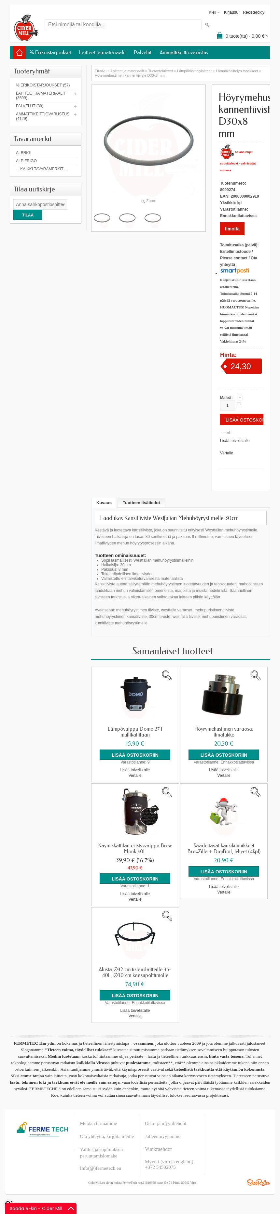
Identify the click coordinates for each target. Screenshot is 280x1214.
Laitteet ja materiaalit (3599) (41, 95)
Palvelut (142, 52)
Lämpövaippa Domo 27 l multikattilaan (135, 732)
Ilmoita (232, 228)
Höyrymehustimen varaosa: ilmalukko (223, 732)
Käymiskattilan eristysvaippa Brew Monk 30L (135, 849)
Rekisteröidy (253, 12)
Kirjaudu (231, 12)
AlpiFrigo (26, 161)
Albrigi (23, 152)
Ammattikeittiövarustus (184, 52)
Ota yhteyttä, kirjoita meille (107, 1136)
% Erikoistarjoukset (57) (43, 85)
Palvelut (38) (29, 106)
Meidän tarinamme (98, 1123)
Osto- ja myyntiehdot (166, 1123)
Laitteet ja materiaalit (102, 52)
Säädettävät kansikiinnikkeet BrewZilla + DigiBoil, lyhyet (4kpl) (224, 849)
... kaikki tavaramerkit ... (42, 169)
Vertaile (226, 453)
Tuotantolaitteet (160, 71)
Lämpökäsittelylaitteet (194, 71)
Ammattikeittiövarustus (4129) (42, 116)
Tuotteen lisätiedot (141, 502)
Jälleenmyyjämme (162, 1136)
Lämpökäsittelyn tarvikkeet (237, 71)
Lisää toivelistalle (235, 440)
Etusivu (100, 71)
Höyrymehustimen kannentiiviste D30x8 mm (130, 75)
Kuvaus (104, 502)
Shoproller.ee (258, 1182)
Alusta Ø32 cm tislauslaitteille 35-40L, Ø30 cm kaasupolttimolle (135, 972)
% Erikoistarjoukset (50, 52)
